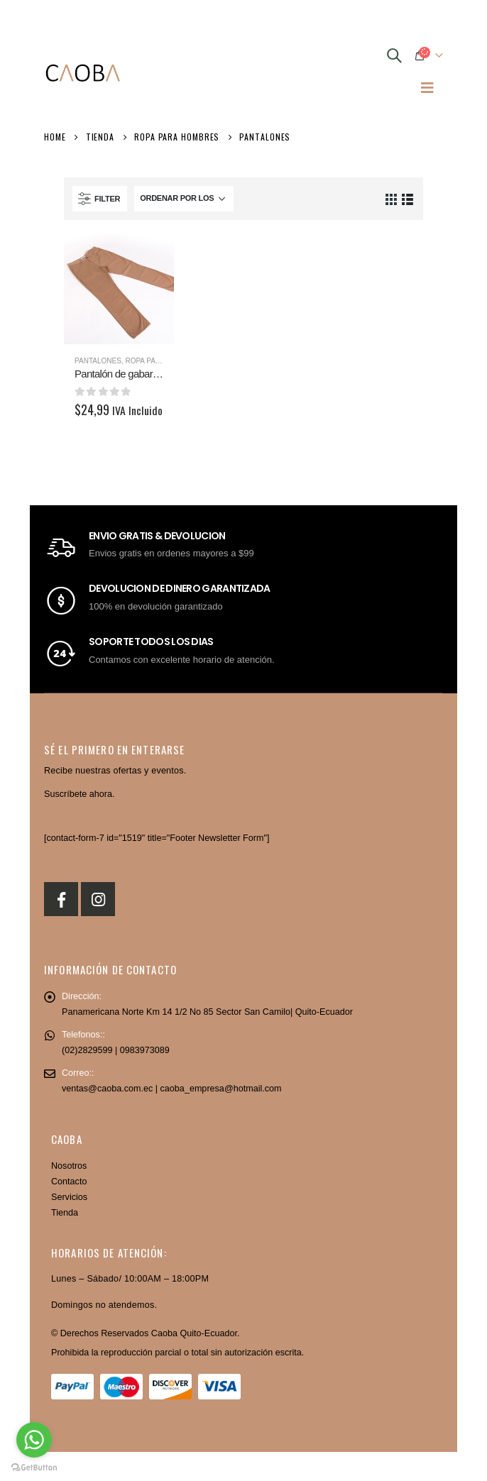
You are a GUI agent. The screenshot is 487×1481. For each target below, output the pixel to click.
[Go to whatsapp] (34, 1440)
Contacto (69, 1182)
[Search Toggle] (394, 55)
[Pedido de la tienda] (184, 198)
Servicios (69, 1197)
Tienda (64, 1213)
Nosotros (69, 1166)
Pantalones (98, 361)
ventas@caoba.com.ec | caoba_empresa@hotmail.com (172, 1089)
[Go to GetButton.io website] (34, 1467)
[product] (119, 289)
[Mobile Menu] (427, 87)
